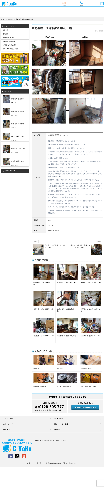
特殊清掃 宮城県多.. (17, 111)
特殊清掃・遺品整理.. (17, 124)
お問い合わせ (27, 424)
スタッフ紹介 (27, 418)
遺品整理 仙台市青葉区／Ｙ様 (43, 309)
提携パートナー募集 (77, 424)
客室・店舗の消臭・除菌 (88, 386)
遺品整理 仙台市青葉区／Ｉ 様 (91, 282)
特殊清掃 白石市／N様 (18, 148)
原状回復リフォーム (86, 368)
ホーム (4, 19)
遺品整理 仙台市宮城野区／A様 (43, 336)
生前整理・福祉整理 (39, 386)
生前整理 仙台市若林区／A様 (66, 282)
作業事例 (12, 19)
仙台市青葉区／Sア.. (17, 136)
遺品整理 (36, 368)
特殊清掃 (60, 368)
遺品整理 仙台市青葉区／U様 (66, 336)
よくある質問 (77, 418)
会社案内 (27, 430)
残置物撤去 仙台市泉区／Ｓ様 (90, 336)
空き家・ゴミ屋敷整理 (64, 386)
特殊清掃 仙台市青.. (17, 99)
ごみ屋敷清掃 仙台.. (17, 161)
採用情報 (77, 430)
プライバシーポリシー (35, 463)
